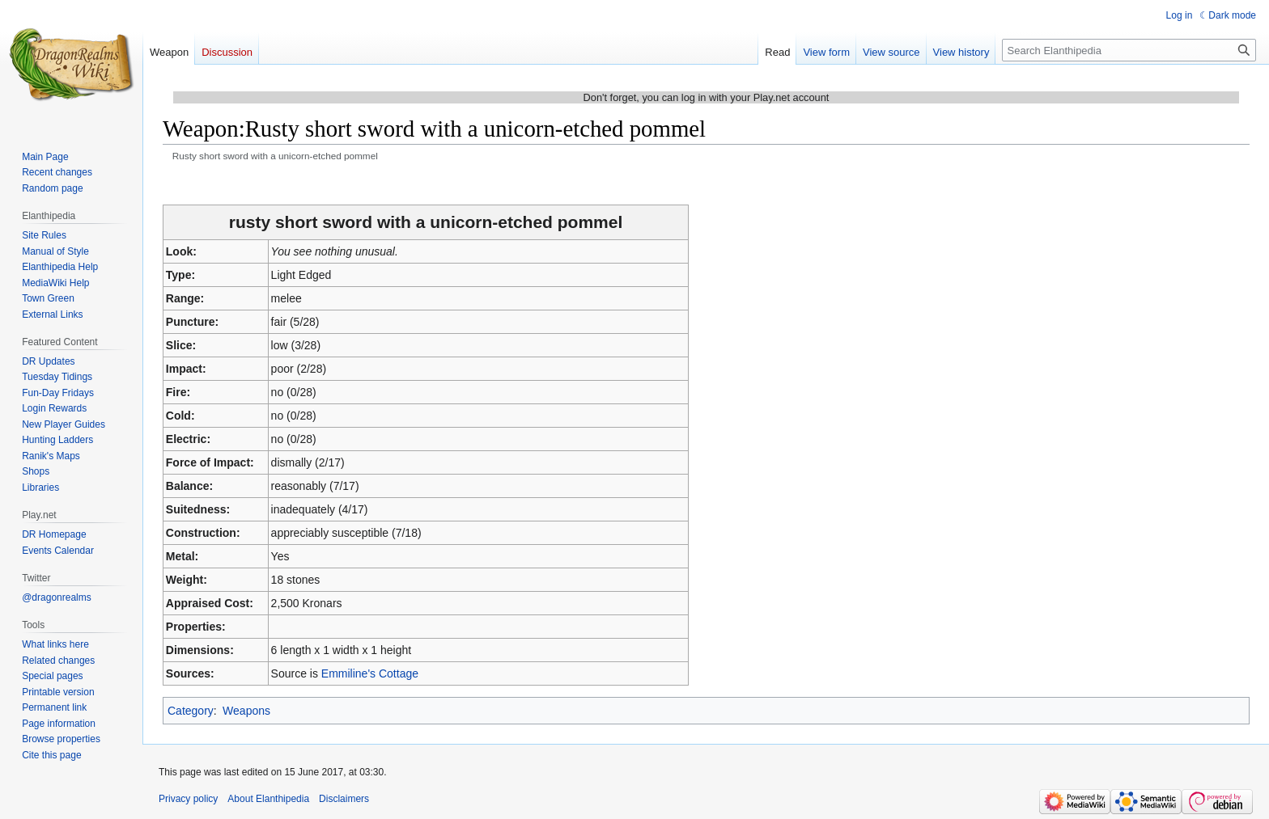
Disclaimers (344, 798)
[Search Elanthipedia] (1129, 50)
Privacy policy (188, 798)
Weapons (246, 710)
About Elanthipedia (268, 798)
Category (191, 710)
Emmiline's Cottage (369, 673)
